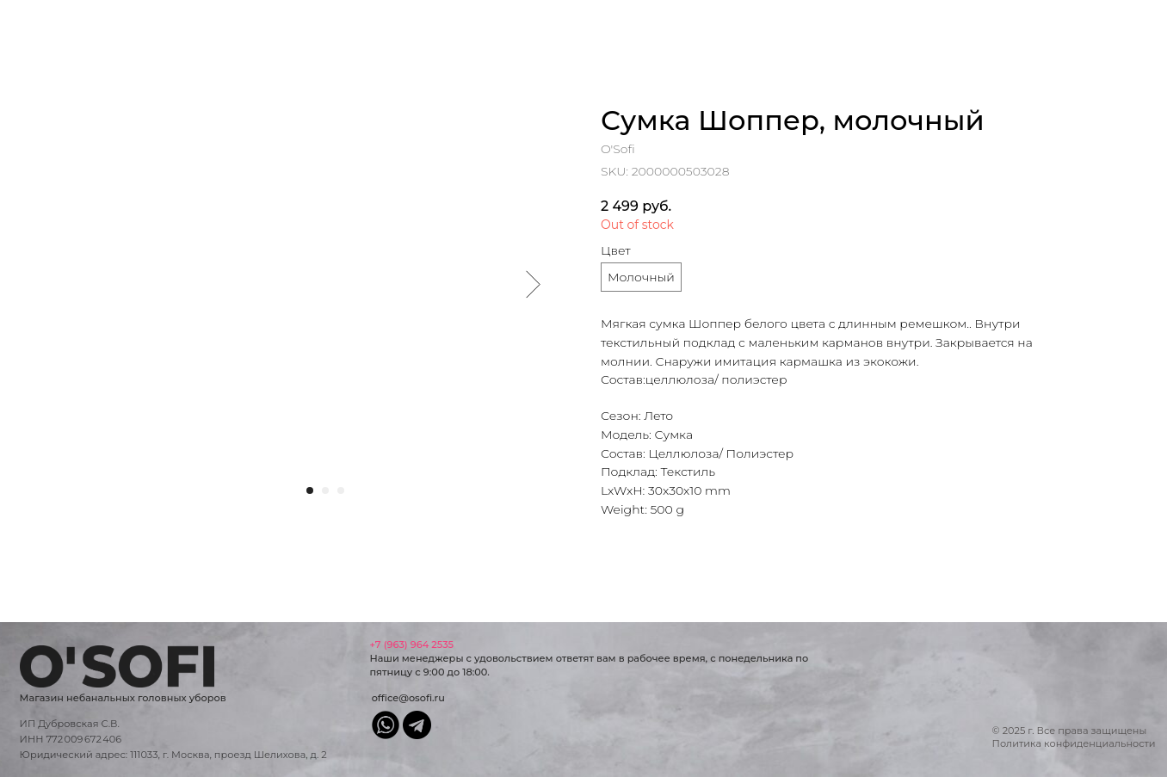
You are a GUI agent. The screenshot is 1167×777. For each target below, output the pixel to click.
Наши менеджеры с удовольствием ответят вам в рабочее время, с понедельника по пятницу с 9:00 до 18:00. (588, 658)
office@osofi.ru (408, 698)
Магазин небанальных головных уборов (123, 698)
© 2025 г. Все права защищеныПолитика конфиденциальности (1074, 737)
